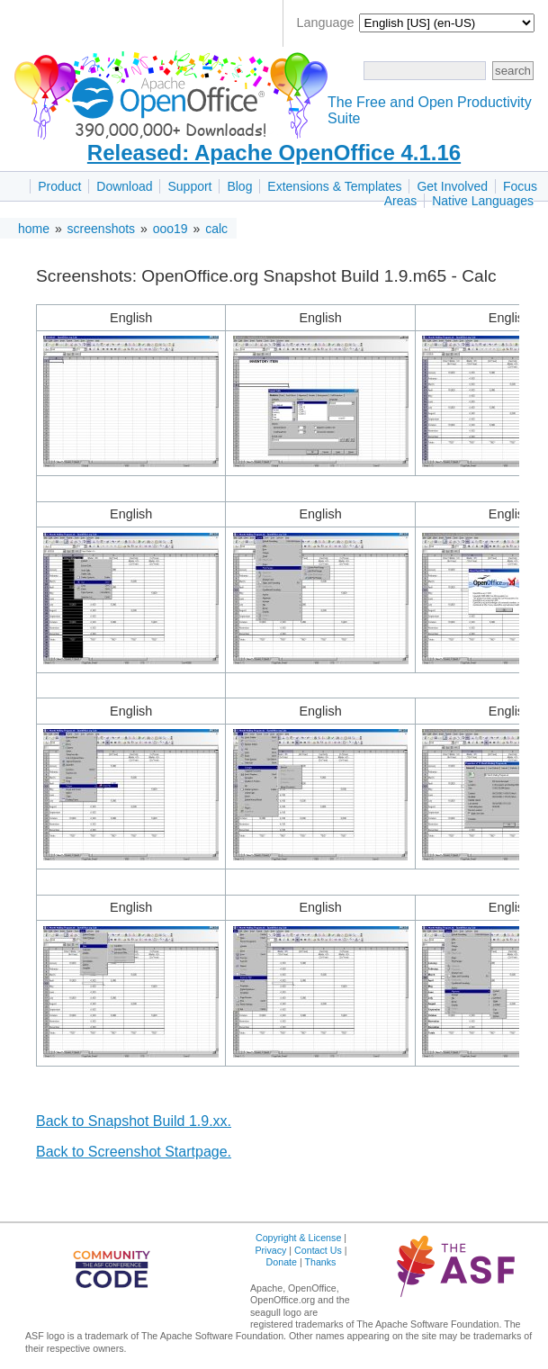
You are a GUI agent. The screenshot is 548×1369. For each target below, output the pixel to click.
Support (189, 186)
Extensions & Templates (334, 186)
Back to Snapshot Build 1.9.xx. (133, 1121)
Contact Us (318, 1250)
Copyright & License (298, 1237)
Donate (281, 1261)
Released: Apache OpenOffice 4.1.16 (274, 152)
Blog (239, 186)
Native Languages (483, 201)
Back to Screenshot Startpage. (133, 1151)
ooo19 (170, 228)
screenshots (101, 228)
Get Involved (452, 186)
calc (216, 228)
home (33, 228)
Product (59, 186)
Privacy (270, 1250)
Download (124, 186)
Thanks (320, 1261)
